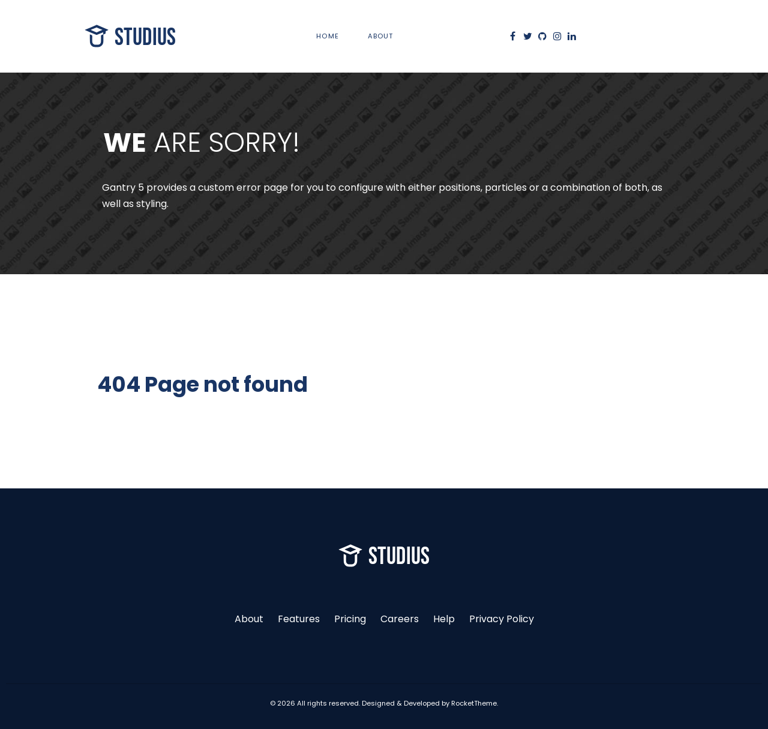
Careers (399, 619)
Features (299, 619)
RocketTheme (474, 703)
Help (444, 619)
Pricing (350, 619)
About (249, 619)
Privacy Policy (501, 619)
